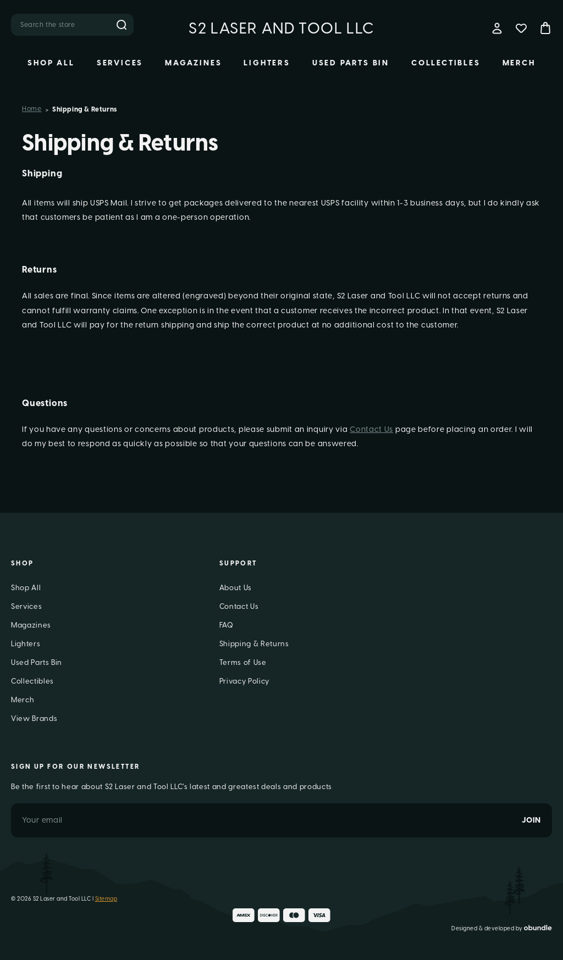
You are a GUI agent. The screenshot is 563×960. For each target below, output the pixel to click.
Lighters (267, 63)
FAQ (226, 625)
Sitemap (106, 898)
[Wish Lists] (521, 28)
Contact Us (371, 429)
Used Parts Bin (350, 63)
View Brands (34, 718)
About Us (235, 588)
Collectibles (446, 63)
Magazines (193, 63)
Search (121, 24)
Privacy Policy (244, 681)
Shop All (50, 63)
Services (120, 63)
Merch (519, 63)
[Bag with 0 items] (545, 28)
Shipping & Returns (254, 644)
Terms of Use (243, 662)
